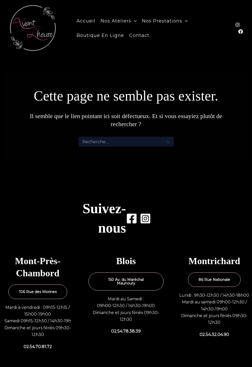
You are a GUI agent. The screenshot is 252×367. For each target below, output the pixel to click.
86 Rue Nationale (214, 279)
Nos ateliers (119, 21)
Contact (139, 35)
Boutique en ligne (100, 35)
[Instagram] (237, 24)
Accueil (86, 21)
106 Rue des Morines (38, 291)
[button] (134, 21)
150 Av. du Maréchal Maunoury (126, 281)
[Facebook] (240, 31)
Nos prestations (165, 21)
